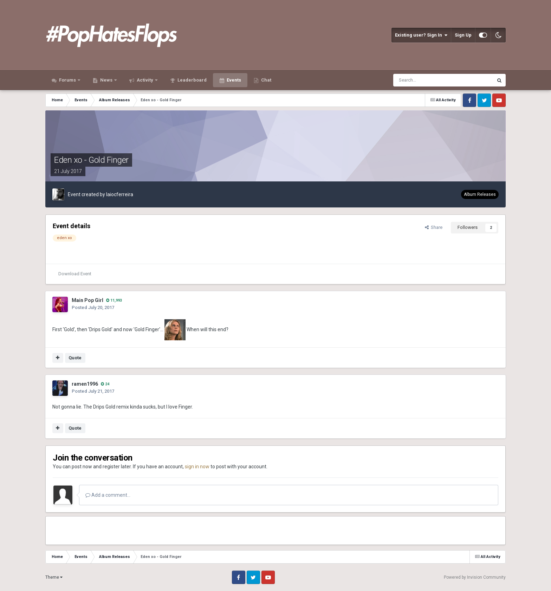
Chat (265, 80)
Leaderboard (191, 80)
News (106, 80)
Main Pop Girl (87, 300)
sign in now (197, 466)
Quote (75, 357)
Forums (67, 80)
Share (433, 227)
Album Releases (480, 194)
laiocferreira (119, 194)
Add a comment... (107, 495)
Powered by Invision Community (475, 577)
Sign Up (463, 35)
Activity (145, 80)
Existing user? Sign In (421, 35)
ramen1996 (85, 384)
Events (233, 80)
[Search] (426, 80)
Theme (54, 577)
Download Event (74, 273)
